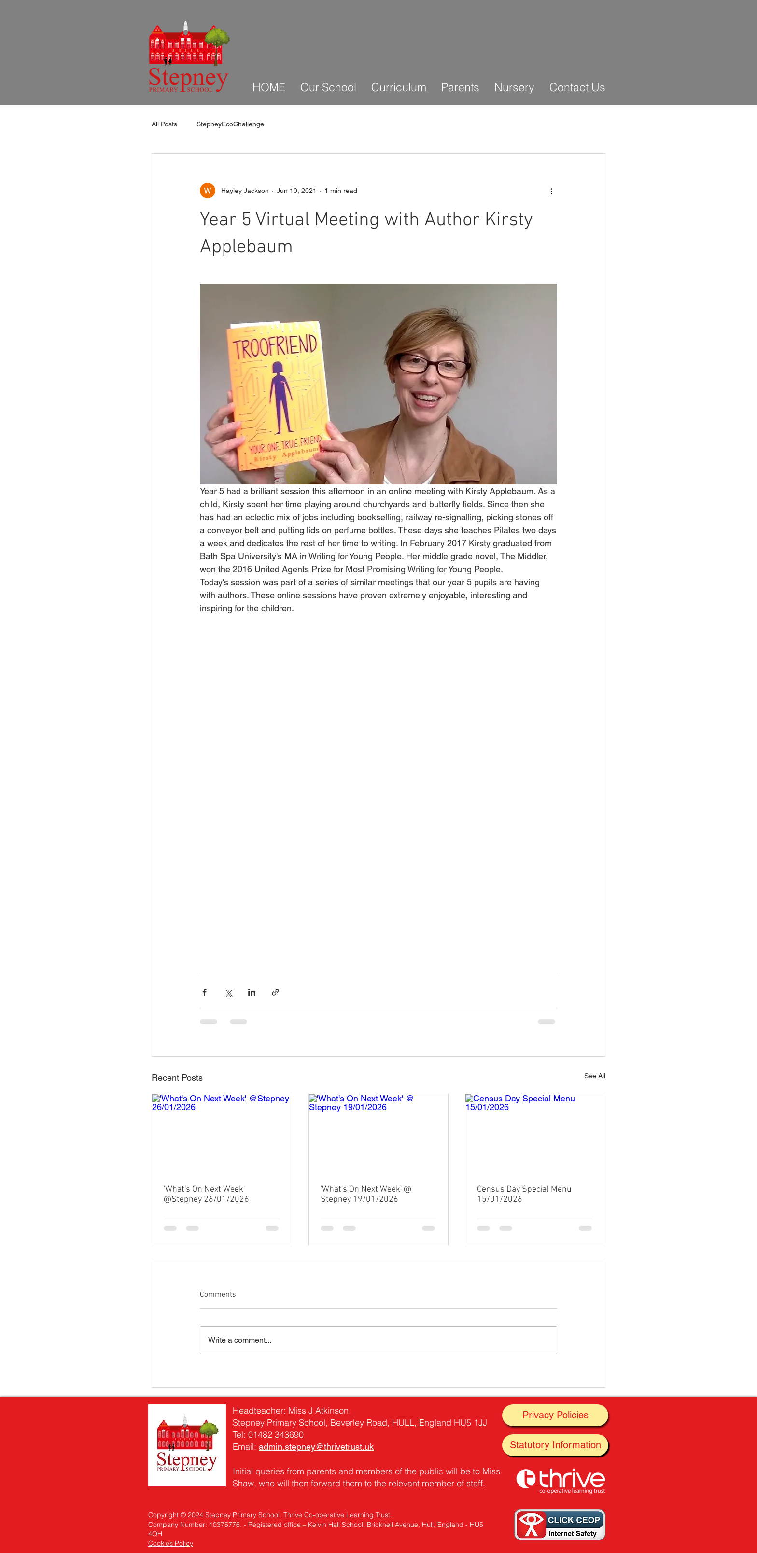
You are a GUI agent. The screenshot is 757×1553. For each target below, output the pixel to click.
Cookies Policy (170, 1543)
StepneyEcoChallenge (230, 124)
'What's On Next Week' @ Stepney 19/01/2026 (366, 1194)
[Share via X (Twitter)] (228, 992)
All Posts (164, 124)
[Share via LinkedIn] (251, 992)
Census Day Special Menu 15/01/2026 (524, 1194)
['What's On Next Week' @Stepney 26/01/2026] (222, 1133)
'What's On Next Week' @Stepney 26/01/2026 (206, 1194)
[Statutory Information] (555, 1445)
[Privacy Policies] (555, 1415)
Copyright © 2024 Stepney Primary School (214, 1515)
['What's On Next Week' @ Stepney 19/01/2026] (379, 1133)
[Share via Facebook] (204, 992)
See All (594, 1076)
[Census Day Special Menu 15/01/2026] (535, 1133)
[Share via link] (275, 992)
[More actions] (551, 190)
